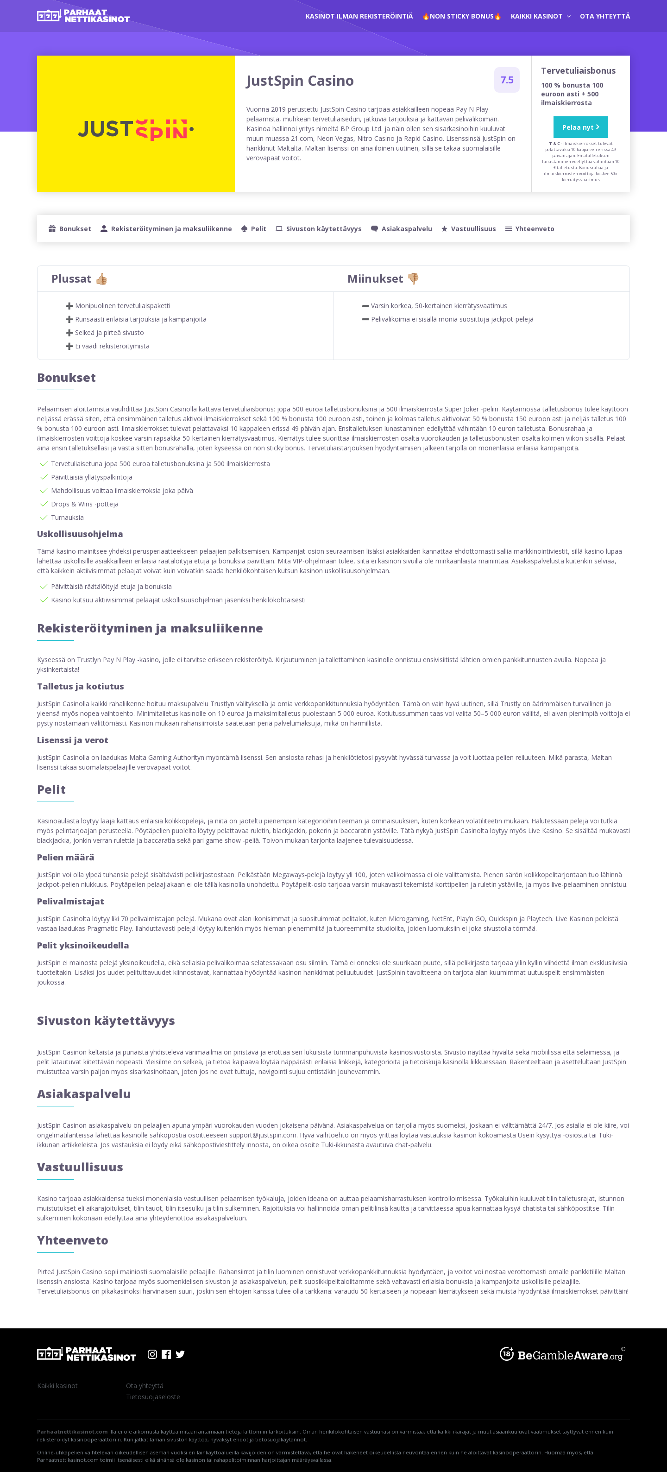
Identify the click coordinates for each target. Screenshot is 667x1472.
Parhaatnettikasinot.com (72, 1431)
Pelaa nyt (578, 127)
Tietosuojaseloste (153, 1396)
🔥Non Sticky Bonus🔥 (462, 16)
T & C (554, 143)
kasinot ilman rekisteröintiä (359, 16)
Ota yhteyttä (605, 16)
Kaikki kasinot (541, 16)
